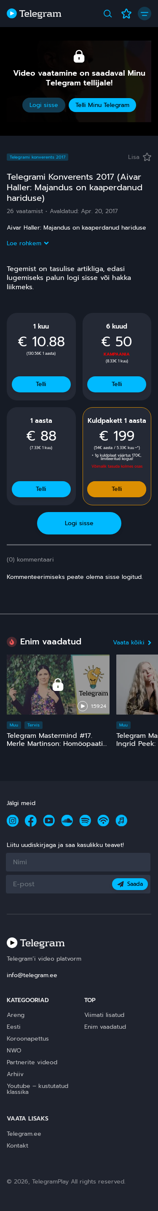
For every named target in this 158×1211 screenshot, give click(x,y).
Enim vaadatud (105, 1026)
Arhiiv (15, 1074)
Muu (14, 725)
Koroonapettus (28, 1038)
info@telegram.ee (32, 975)
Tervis (33, 725)
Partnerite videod (32, 1062)
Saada (130, 884)
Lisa (139, 157)
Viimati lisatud (104, 1015)
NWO (14, 1050)
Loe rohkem (27, 243)
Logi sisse (43, 105)
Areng (15, 1015)
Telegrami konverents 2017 (37, 157)
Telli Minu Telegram (102, 105)
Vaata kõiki (132, 642)
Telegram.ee (24, 1133)
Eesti (14, 1026)
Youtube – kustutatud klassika (37, 1089)
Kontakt (17, 1145)
